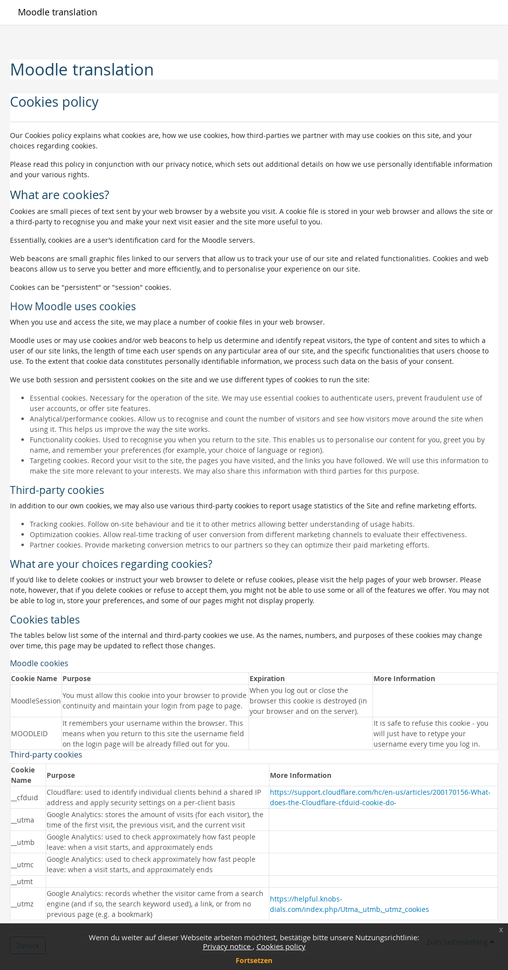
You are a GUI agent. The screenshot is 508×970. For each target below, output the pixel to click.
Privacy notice (228, 946)
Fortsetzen (254, 960)
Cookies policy (281, 946)
